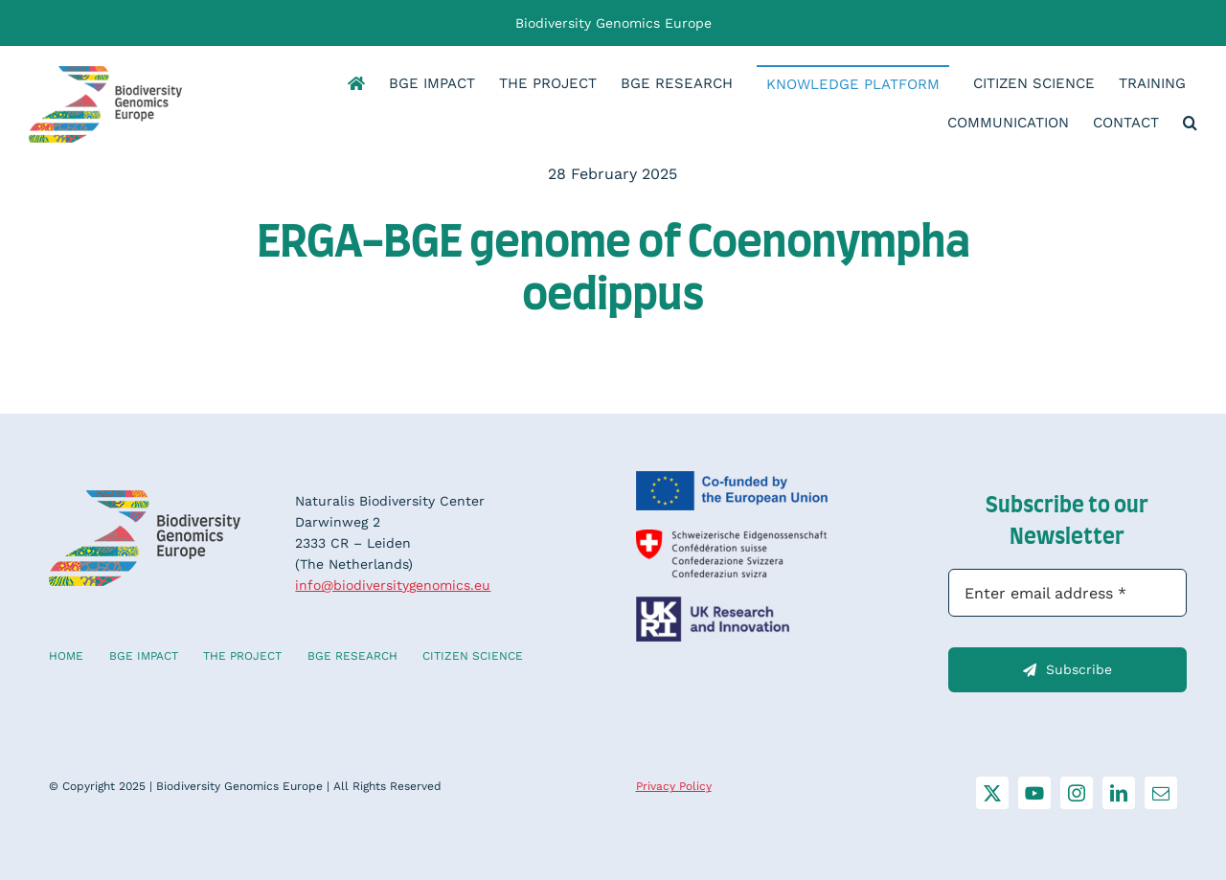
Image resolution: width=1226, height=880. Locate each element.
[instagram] (1076, 793)
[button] (1190, 124)
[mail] (1161, 793)
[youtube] (1034, 793)
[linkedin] (1118, 793)
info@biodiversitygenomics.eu (392, 585)
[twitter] (992, 793)
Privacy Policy (674, 786)
